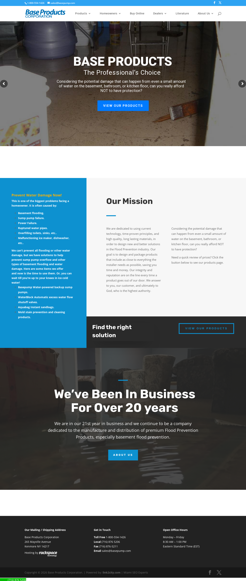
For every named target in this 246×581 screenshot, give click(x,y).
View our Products (206, 328)
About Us (204, 13)
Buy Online (137, 13)
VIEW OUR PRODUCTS (123, 106)
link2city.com (112, 572)
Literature (182, 13)
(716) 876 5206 (110, 542)
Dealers (158, 13)
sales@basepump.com (116, 551)
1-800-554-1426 (36, 3)
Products (81, 13)
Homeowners (108, 13)
